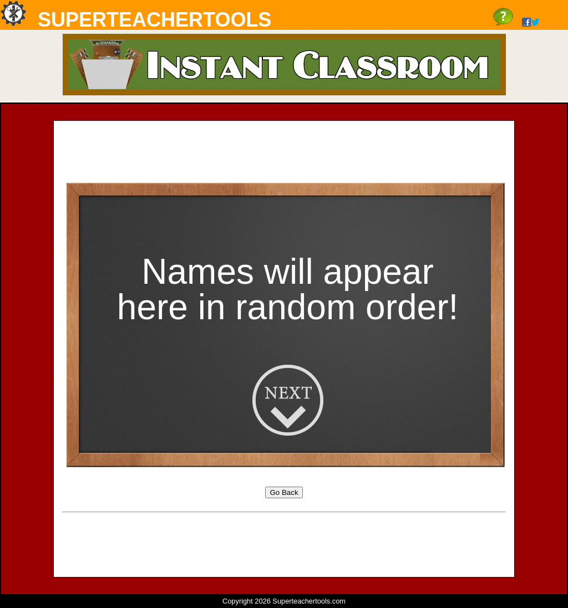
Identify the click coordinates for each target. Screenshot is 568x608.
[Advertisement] (284, 154)
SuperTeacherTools (154, 19)
